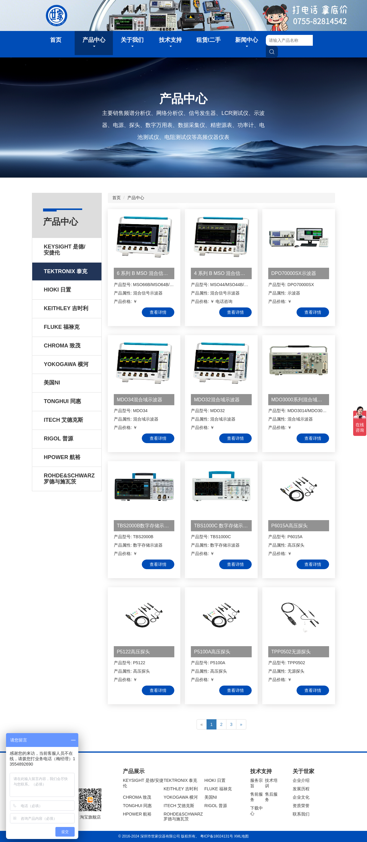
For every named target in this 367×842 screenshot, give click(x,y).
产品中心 (93, 42)
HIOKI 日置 (214, 780)
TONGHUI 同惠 (137, 805)
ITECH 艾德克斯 (178, 805)
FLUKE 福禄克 (218, 788)
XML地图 (241, 836)
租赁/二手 (208, 40)
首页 (55, 40)
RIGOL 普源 (215, 805)
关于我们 (132, 42)
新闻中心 (246, 42)
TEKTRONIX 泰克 (180, 780)
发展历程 (301, 788)
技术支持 (170, 42)
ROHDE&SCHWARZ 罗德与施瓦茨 (183, 816)
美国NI (210, 797)
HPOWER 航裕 (137, 814)
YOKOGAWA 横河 (180, 797)
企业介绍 (301, 780)
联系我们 (301, 814)
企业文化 (301, 797)
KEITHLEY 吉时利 (180, 788)
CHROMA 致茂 (137, 797)
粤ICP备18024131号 (216, 836)
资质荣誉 (301, 805)
